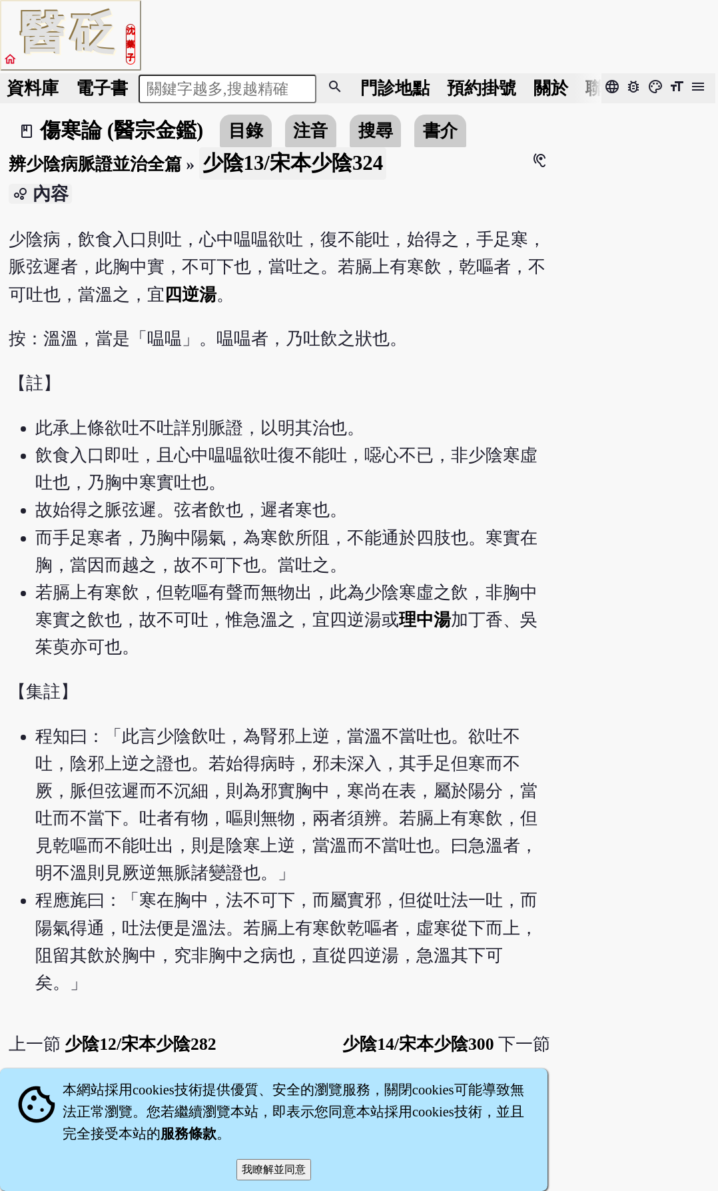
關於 (551, 88)
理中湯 (425, 619)
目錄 (245, 131)
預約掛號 (481, 88)
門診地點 (395, 88)
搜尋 (375, 131)
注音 (310, 131)
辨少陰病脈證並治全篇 (95, 164)
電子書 (102, 88)
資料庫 (33, 88)
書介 (440, 131)
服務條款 (188, 1133)
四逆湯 (190, 294)
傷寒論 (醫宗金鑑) (121, 130)
